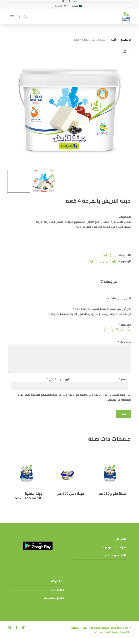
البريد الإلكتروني (58, 379)
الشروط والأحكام (115, 555)
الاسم (123, 379)
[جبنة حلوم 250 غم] (111, 466)
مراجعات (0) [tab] (108, 281)
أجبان (113, 39)
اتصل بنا (121, 538)
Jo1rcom (98, 632)
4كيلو (116, 261)
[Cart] (18, 16)
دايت (105, 255)
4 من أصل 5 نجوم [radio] (111, 329)
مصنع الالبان (56, 589)
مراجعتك (124, 341)
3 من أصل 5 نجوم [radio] (116, 329)
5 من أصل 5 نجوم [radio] (105, 329)
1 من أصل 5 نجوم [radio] (128, 329)
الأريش (106, 261)
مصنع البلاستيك (54, 597)
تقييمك (125, 324)
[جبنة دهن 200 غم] (69, 466)
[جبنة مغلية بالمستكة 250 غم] (27, 466)
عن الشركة (57, 581)
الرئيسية (126, 39)
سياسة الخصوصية (114, 547)
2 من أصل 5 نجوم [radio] (122, 329)
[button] (12, 16)
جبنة (98, 261)
